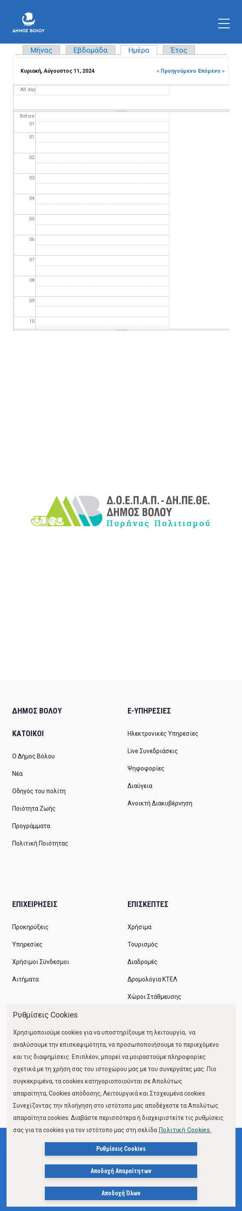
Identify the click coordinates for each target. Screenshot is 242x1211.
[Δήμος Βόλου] (28, 22)
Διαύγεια (140, 785)
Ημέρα (142, 50)
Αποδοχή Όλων (121, 1193)
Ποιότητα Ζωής (34, 808)
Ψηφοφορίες (146, 768)
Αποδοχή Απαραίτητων (121, 1170)
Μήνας (41, 50)
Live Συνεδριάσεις (153, 751)
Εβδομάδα (91, 50)
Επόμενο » (211, 71)
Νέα (17, 773)
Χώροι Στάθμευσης (155, 996)
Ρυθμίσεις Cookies (121, 1148)
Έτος (179, 50)
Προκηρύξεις (30, 926)
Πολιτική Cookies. (185, 1129)
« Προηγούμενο (176, 71)
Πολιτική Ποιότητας (40, 843)
